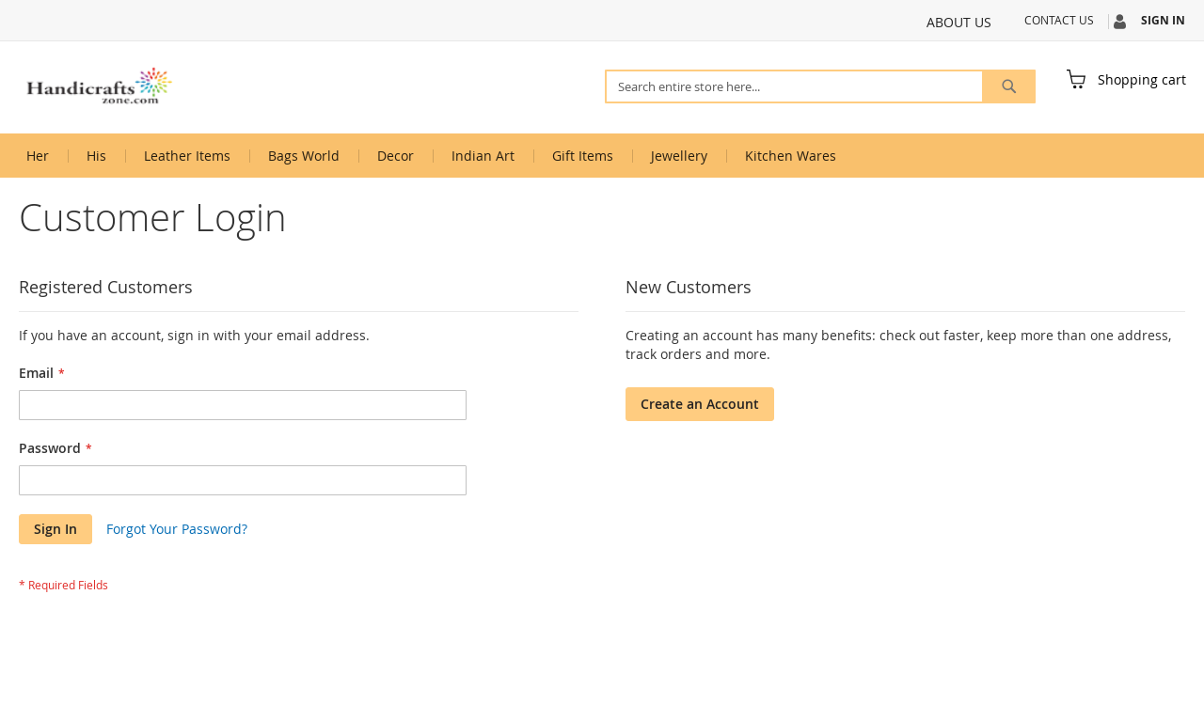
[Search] (1009, 86)
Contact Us (1059, 19)
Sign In (1163, 20)
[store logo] (99, 86)
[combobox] (820, 86)
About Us (959, 22)
